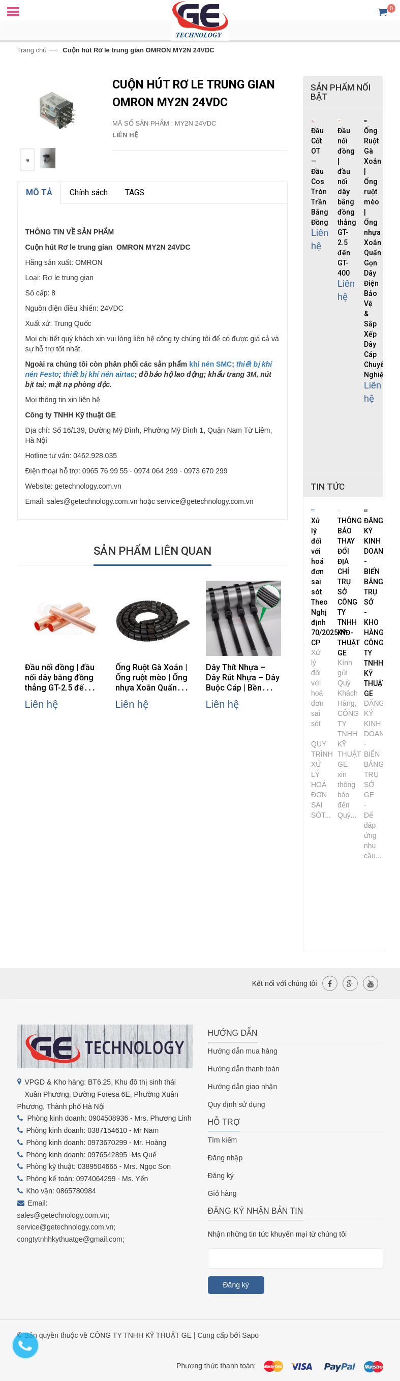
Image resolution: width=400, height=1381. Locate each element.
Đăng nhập (225, 1158)
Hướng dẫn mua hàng (243, 1051)
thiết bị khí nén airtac (98, 374)
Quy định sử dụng (236, 1104)
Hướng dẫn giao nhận (243, 1087)
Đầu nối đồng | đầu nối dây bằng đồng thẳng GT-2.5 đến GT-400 (60, 683)
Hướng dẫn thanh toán (244, 1069)
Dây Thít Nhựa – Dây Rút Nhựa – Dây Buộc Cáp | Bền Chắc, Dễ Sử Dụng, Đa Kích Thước (243, 688)
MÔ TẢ (39, 192)
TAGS (134, 192)
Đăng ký (221, 1176)
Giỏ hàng (222, 1193)
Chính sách (89, 192)
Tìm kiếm (222, 1140)
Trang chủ (32, 50)
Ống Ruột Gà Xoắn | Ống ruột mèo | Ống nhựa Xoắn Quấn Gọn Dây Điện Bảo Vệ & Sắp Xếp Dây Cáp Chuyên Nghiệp (376, 253)
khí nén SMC (209, 364)
